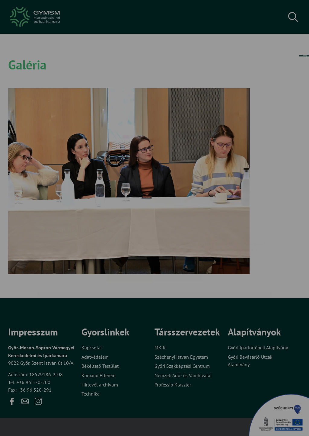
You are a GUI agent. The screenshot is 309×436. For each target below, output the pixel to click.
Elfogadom (130, 237)
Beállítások (178, 237)
